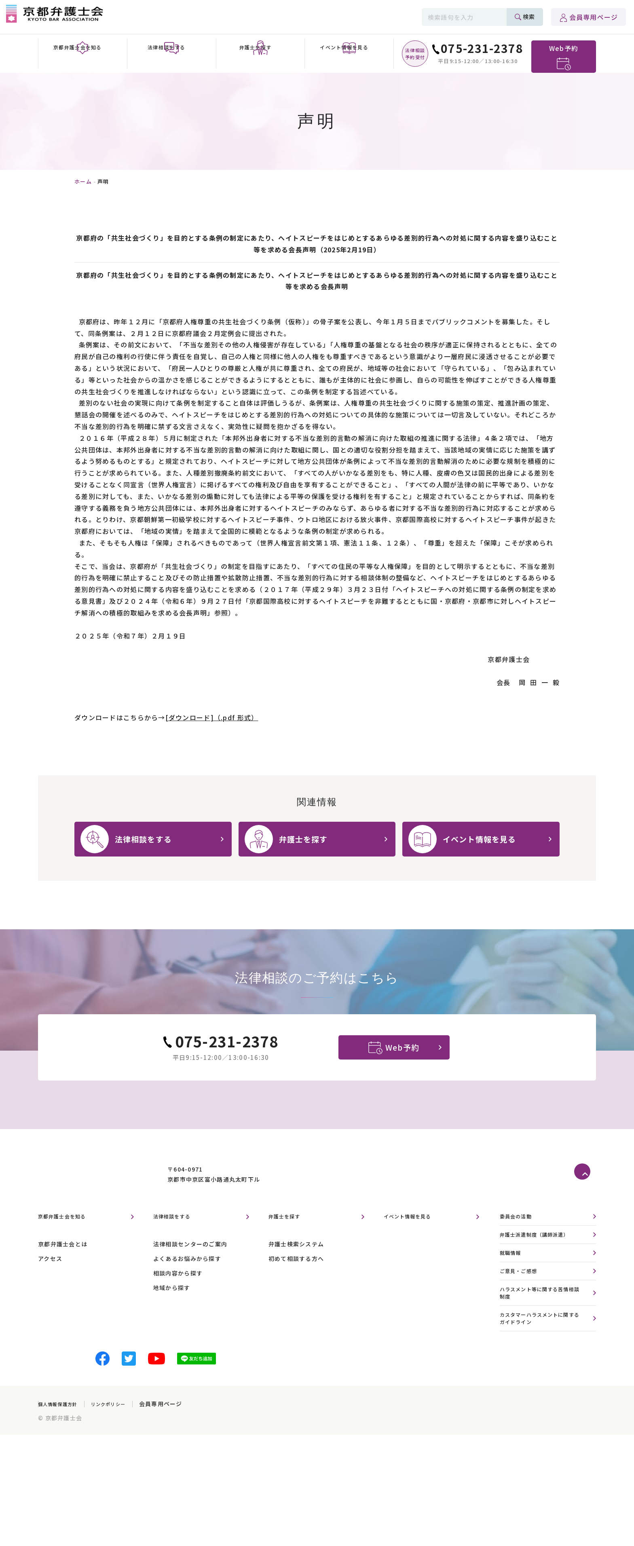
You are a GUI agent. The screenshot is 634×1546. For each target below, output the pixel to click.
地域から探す (171, 1308)
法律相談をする (177, 1237)
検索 (529, 17)
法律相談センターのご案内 (190, 1264)
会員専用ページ (593, 17)
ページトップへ (585, 1192)
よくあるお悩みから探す (187, 1279)
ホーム (83, 181)
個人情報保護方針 (62, 1434)
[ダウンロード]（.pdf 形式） (211, 717)
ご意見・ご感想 (523, 1294)
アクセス (50, 1279)
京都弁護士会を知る (69, 1237)
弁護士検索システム (296, 1264)
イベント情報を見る (415, 1237)
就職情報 (513, 1275)
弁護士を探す (289, 1237)
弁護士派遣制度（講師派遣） (542, 1256)
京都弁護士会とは (62, 1264)
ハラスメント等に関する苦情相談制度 (542, 1319)
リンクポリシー (122, 1434)
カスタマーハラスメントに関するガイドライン (542, 1347)
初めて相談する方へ (296, 1279)
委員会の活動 (519, 1237)
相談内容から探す (178, 1294)
